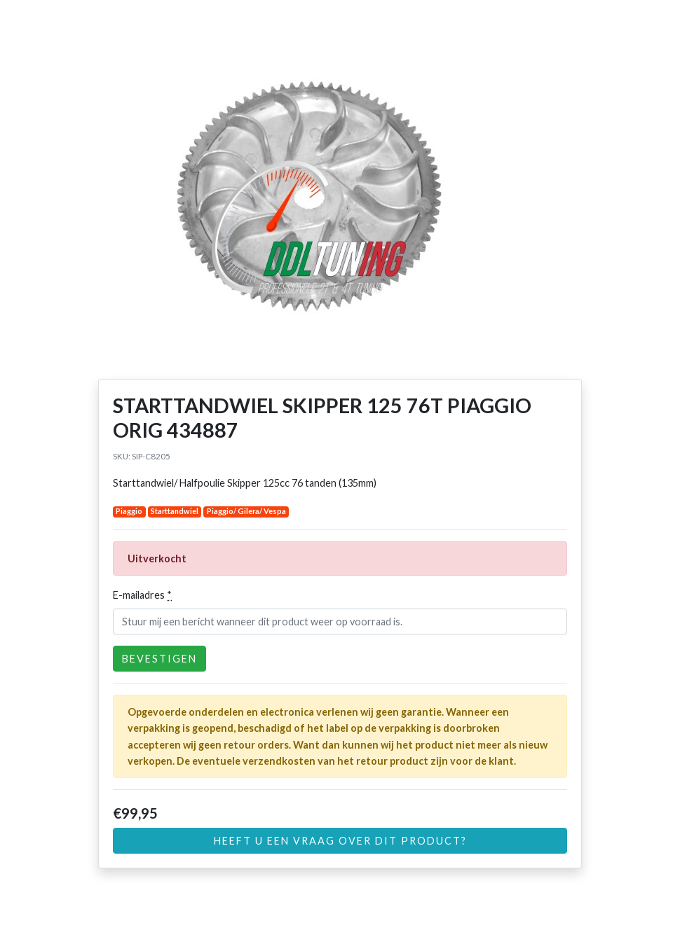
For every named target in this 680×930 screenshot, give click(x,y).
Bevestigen (159, 659)
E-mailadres (142, 595)
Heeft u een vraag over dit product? (340, 841)
